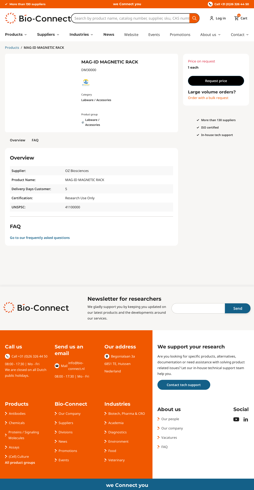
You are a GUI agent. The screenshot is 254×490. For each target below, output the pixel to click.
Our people (170, 419)
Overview (17, 140)
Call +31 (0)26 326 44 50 (228, 4)
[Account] (217, 18)
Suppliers (46, 34)
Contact (238, 34)
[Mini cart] (239, 18)
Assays (14, 447)
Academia (116, 423)
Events (154, 34)
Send (237, 308)
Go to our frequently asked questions (40, 237)
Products (14, 34)
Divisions (66, 432)
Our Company (69, 413)
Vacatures (169, 437)
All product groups (20, 462)
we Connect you (127, 4)
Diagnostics (117, 432)
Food (112, 450)
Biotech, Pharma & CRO (126, 413)
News (108, 34)
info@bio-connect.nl (76, 366)
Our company (172, 428)
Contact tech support (184, 385)
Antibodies (17, 413)
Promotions (180, 34)
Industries (79, 34)
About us (208, 34)
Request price (216, 81)
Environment (118, 441)
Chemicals (17, 423)
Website (131, 34)
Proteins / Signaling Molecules (23, 435)
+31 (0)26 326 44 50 (32, 356)
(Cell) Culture (19, 456)
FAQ (35, 140)
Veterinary (116, 460)
